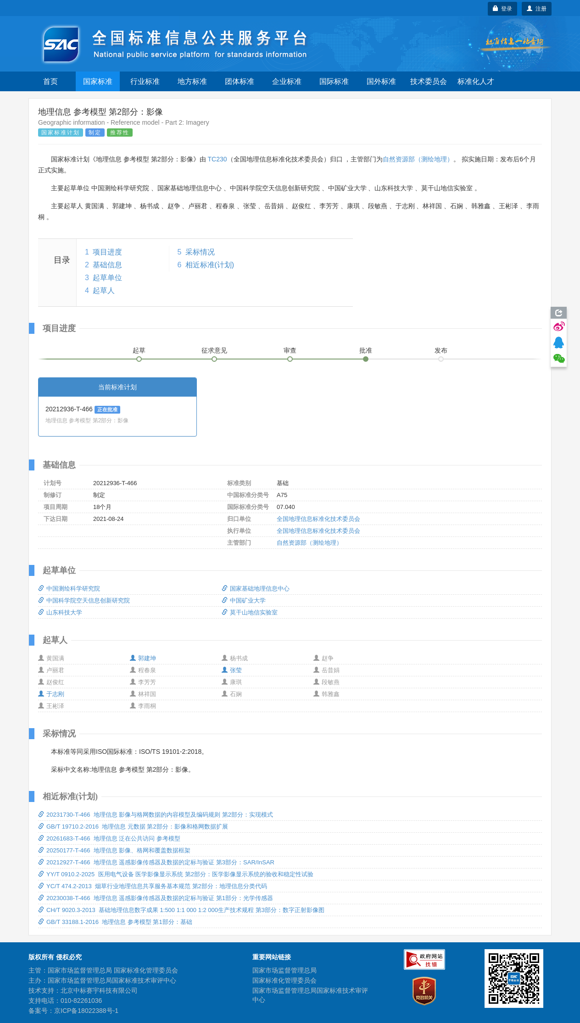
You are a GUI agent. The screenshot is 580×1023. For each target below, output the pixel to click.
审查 (290, 350)
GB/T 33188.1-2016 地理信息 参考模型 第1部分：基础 (115, 921)
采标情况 (200, 252)
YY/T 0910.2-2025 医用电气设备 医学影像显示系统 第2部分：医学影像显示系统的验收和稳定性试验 (175, 874)
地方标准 (192, 81)
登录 (503, 9)
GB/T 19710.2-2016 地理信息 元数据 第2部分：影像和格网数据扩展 (133, 826)
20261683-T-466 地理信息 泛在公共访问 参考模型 (109, 838)
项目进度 (107, 252)
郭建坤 (143, 658)
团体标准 (239, 81)
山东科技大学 (60, 612)
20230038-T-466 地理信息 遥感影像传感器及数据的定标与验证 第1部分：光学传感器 (155, 898)
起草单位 (107, 278)
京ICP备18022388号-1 (86, 1010)
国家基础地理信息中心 (256, 588)
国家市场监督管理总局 (284, 970)
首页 (50, 81)
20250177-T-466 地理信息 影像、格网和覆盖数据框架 (114, 850)
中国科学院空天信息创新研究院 (84, 600)
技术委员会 (428, 81)
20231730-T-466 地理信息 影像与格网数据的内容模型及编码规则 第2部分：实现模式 (155, 814)
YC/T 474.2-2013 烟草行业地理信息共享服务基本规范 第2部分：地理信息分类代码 (152, 886)
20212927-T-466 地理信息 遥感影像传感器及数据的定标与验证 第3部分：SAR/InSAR (156, 862)
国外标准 (381, 81)
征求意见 (214, 350)
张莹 (232, 670)
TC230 (217, 159)
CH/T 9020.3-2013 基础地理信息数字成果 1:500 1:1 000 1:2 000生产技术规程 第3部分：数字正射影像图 (181, 910)
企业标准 (286, 81)
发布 (441, 350)
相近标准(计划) (209, 265)
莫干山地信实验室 (250, 612)
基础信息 (107, 265)
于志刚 (51, 694)
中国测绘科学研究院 (69, 588)
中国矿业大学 (244, 600)
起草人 (104, 290)
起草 (139, 350)
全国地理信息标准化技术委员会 (318, 518)
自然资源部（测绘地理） (418, 159)
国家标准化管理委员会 (284, 980)
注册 (537, 9)
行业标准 (145, 81)
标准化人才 (475, 81)
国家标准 (97, 81)
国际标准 (334, 81)
